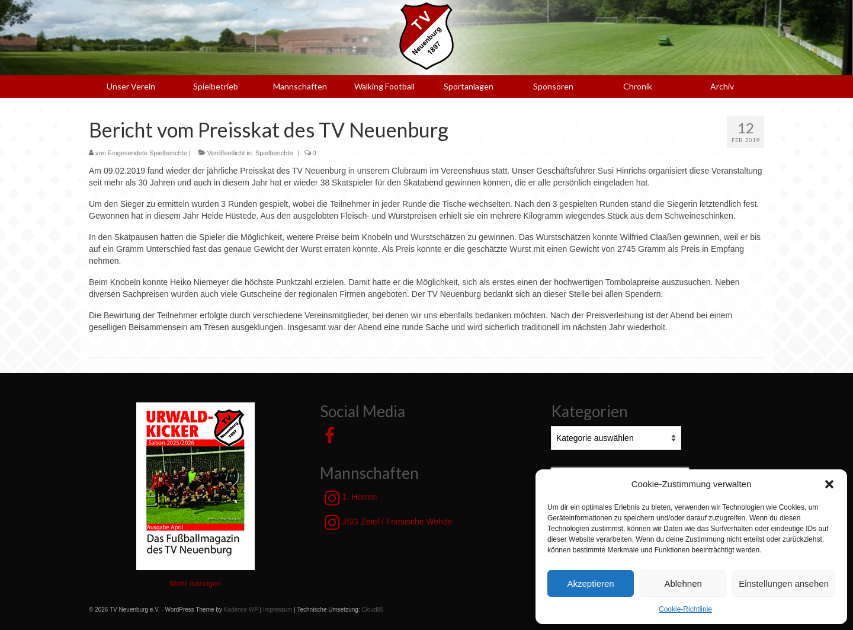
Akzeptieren (590, 583)
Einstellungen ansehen (784, 583)
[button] (829, 484)
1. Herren (351, 498)
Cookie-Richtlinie (685, 609)
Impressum (277, 609)
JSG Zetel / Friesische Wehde (389, 522)
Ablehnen (682, 583)
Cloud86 (372, 609)
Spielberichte (274, 152)
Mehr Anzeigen (196, 583)
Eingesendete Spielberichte (147, 152)
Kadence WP (241, 609)
